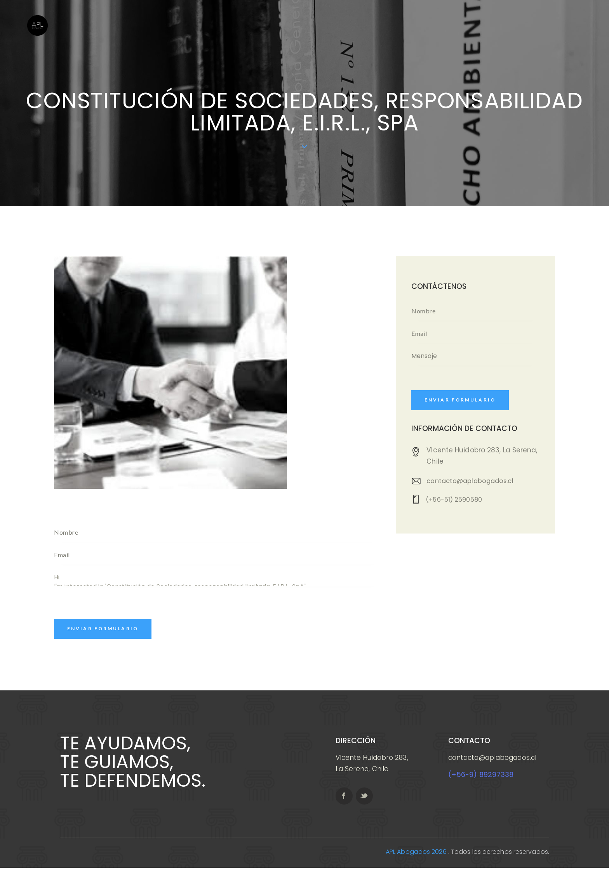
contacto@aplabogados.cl (472, 482)
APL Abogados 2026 (416, 852)
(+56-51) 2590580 (456, 501)
